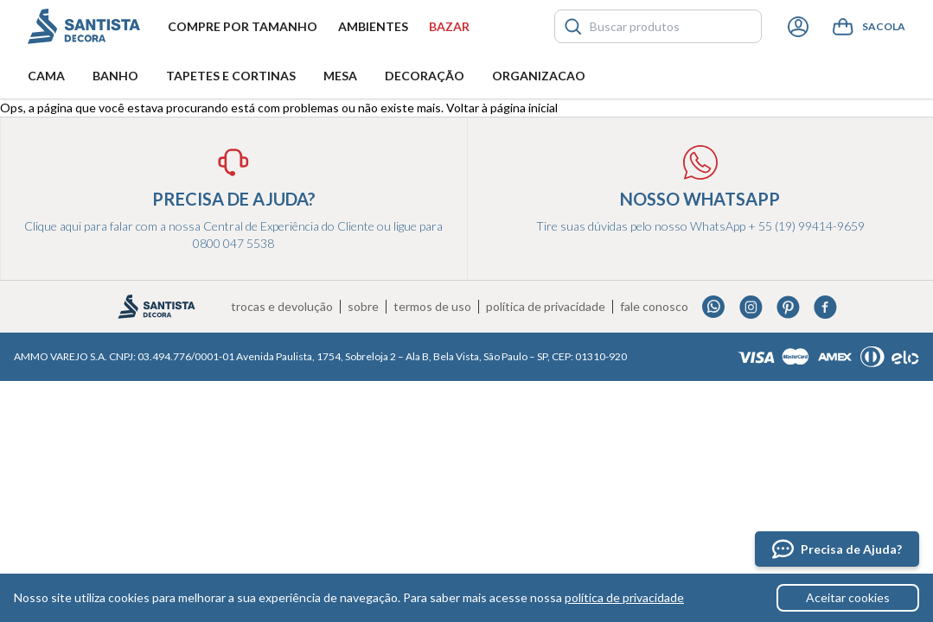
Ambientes (373, 26)
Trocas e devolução (282, 307)
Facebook (825, 307)
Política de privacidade (545, 307)
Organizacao (538, 75)
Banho (115, 75)
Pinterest (788, 307)
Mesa (340, 75)
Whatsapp (713, 307)
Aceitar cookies (848, 597)
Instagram (751, 307)
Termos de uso (432, 307)
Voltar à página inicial (502, 107)
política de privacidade (624, 597)
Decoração (424, 75)
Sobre (363, 307)
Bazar (449, 26)
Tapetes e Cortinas (231, 75)
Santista (84, 26)
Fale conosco (654, 307)
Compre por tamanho (242, 26)
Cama (46, 75)
